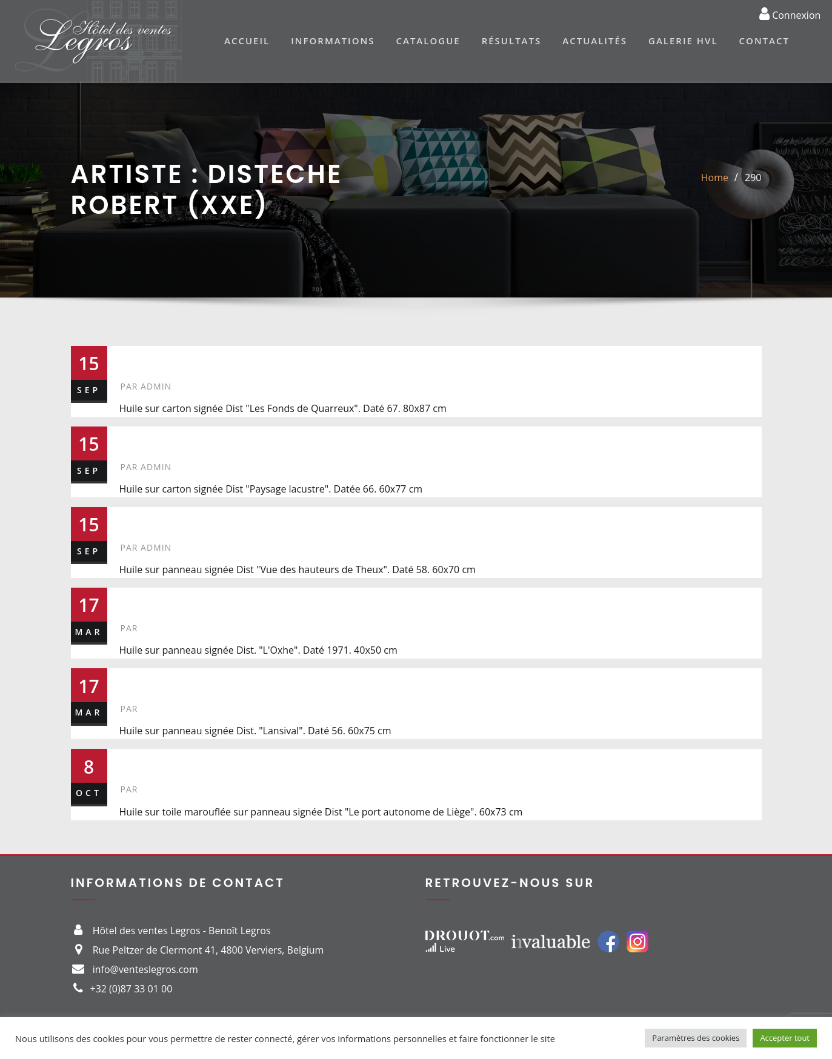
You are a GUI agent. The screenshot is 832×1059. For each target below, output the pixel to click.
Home (714, 177)
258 (139, 520)
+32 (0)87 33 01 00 (131, 988)
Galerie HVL (683, 41)
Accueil (247, 41)
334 (139, 681)
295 (139, 439)
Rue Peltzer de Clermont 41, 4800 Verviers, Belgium (208, 950)
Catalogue (428, 41)
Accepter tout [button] (785, 1037)
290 (753, 177)
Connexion (789, 13)
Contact (764, 41)
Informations (332, 41)
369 (139, 600)
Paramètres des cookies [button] (695, 1037)
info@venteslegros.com (145, 969)
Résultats (512, 41)
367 (139, 761)
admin (146, 386)
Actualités (594, 41)
